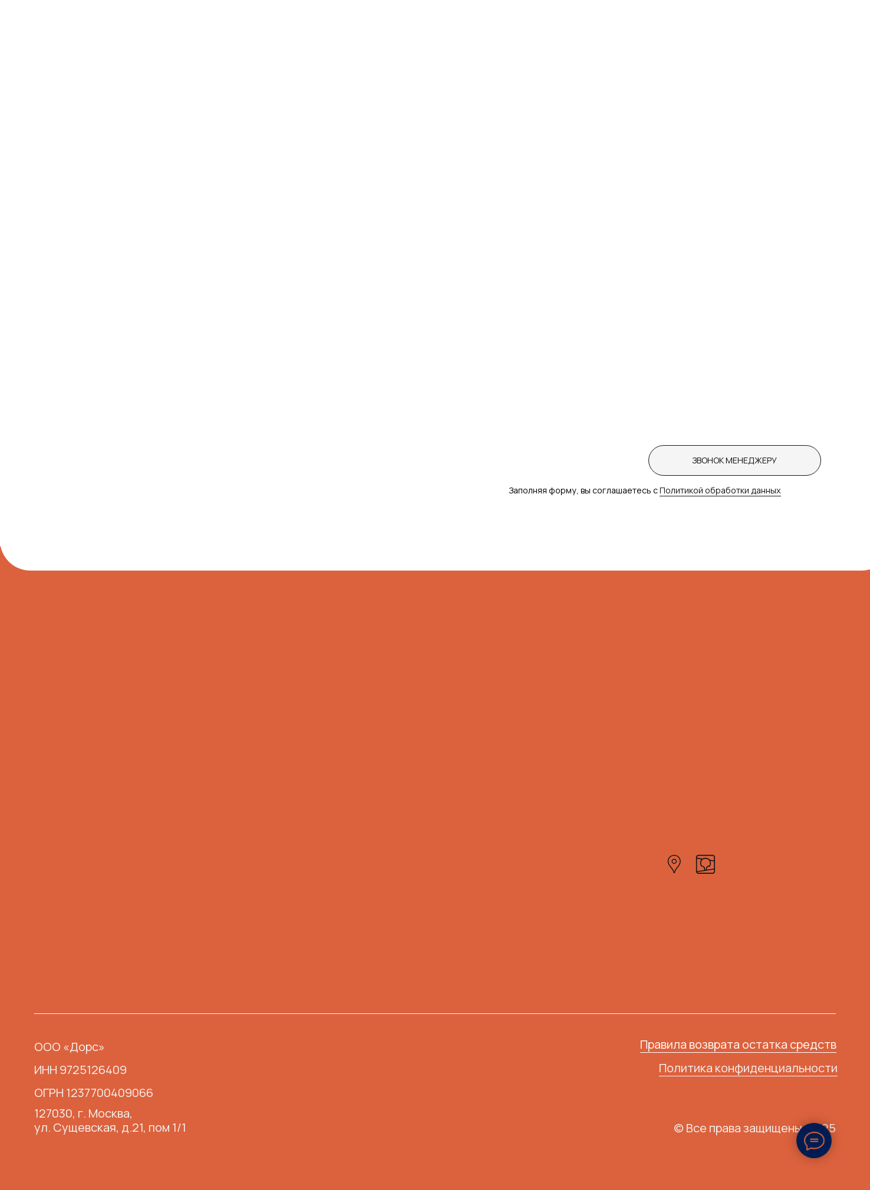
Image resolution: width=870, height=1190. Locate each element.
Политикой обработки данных (720, 490)
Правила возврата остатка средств (738, 1044)
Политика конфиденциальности (748, 1068)
